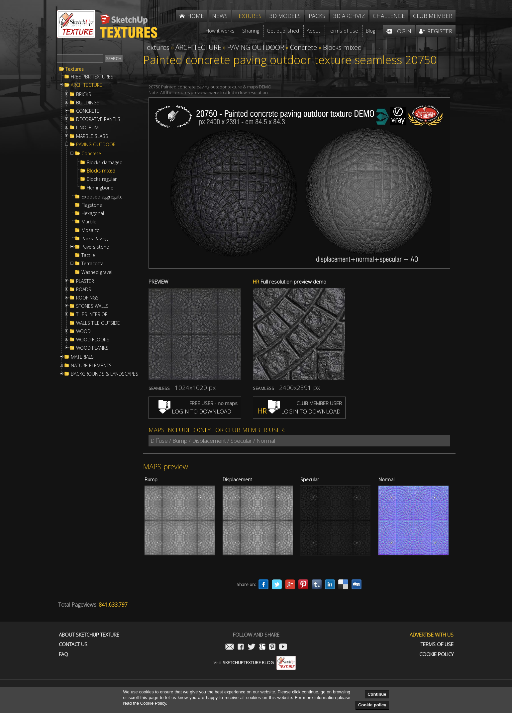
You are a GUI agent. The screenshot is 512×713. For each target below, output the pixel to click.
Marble (88, 222)
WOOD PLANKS (92, 348)
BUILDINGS (87, 103)
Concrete (91, 154)
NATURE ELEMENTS (91, 366)
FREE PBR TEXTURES (92, 77)
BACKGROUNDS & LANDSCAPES (104, 374)
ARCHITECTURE (86, 85)
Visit (255, 662)
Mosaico (90, 230)
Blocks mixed (101, 171)
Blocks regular (102, 179)
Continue (376, 694)
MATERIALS (82, 357)
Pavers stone (95, 247)
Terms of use (437, 644)
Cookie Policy (436, 654)
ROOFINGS (87, 298)
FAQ (63, 654)
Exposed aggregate (102, 197)
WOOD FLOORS (92, 340)
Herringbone (100, 188)
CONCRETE (87, 111)
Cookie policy (372, 704)
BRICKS (83, 94)
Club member (432, 16)
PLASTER (85, 281)
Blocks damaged (105, 163)
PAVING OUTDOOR (96, 145)
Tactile (88, 255)
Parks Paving (94, 239)
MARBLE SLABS (92, 136)
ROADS (83, 290)
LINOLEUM (87, 128)
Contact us (73, 644)
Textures (74, 69)
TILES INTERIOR (92, 314)
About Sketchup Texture (89, 635)
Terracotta (92, 264)
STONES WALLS (92, 306)
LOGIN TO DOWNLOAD (194, 411)
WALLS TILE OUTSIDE (98, 323)
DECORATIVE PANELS (98, 119)
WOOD (83, 331)
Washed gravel (96, 272)
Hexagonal (92, 213)
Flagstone (91, 205)
